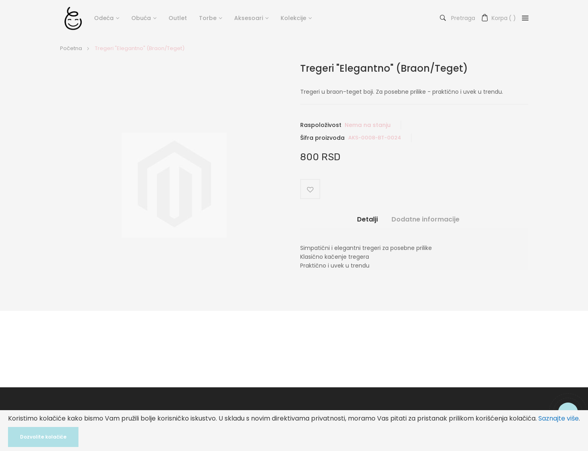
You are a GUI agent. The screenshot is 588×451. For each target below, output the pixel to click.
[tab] (367, 222)
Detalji (367, 219)
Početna (71, 48)
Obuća (141, 18)
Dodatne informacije (425, 219)
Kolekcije (293, 18)
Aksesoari (248, 18)
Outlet (178, 18)
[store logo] (73, 18)
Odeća (104, 18)
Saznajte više (558, 418)
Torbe (208, 18)
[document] (294, 430)
